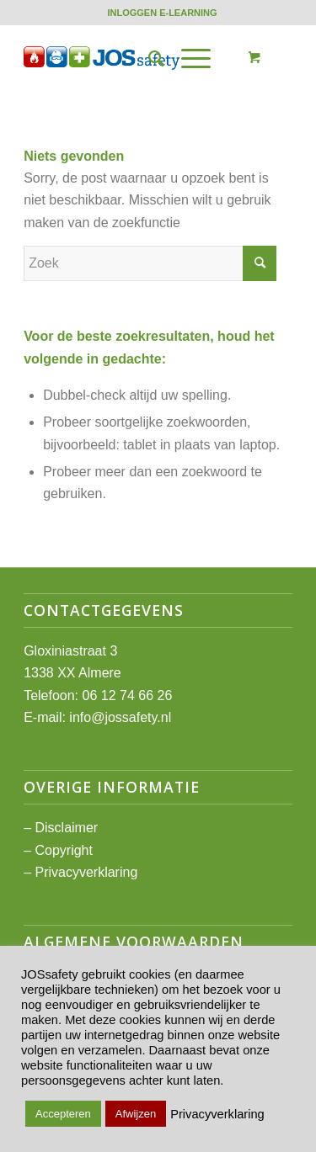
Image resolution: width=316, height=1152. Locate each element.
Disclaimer (66, 827)
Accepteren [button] (63, 1113)
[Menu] (187, 58)
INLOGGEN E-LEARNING (162, 13)
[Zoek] (147, 58)
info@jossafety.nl (120, 717)
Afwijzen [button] (135, 1113)
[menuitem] (162, 12)
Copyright (63, 850)
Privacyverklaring (86, 872)
